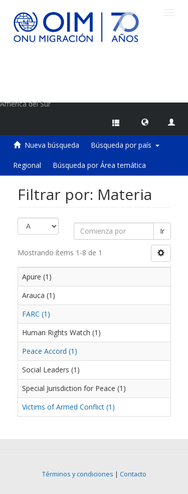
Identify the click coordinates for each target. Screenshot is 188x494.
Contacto (133, 474)
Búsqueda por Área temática (99, 165)
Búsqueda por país (125, 145)
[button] (145, 121)
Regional (27, 165)
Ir (162, 231)
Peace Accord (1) (49, 351)
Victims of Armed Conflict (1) (68, 407)
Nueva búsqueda (52, 145)
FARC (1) (36, 314)
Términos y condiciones (77, 474)
